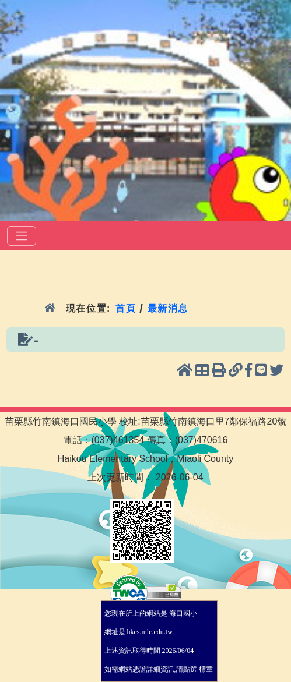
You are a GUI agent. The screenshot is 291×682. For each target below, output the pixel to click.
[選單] (21, 236)
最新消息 (168, 308)
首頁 (125, 308)
